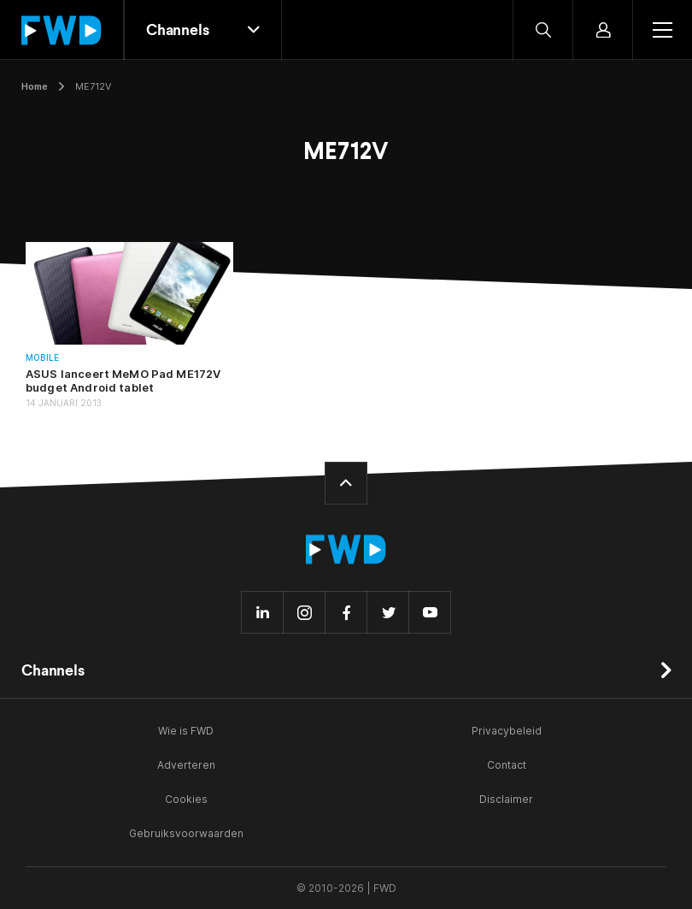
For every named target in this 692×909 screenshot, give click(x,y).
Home (34, 86)
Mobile (42, 358)
